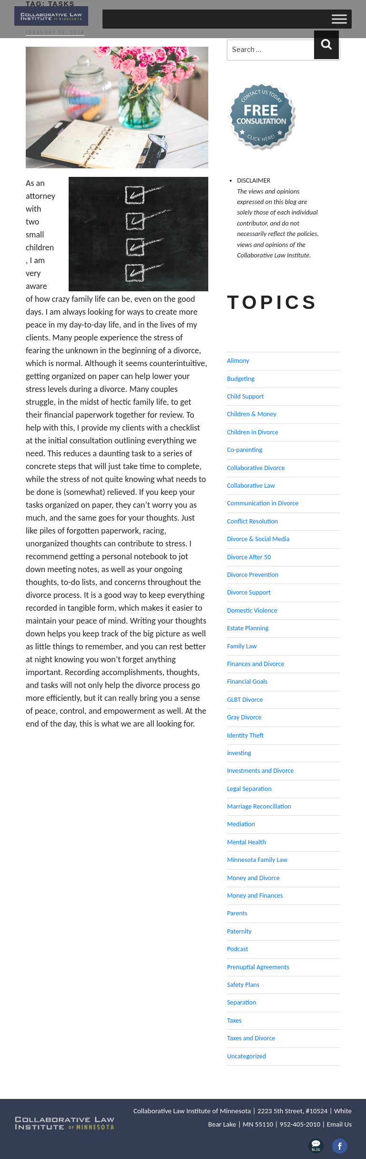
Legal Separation (249, 789)
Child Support (245, 396)
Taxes (234, 1020)
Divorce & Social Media (258, 539)
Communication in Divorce (262, 503)
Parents (237, 913)
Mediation (241, 824)
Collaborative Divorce (256, 468)
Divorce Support (249, 592)
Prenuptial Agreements (258, 967)
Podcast (237, 949)
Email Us (339, 1124)
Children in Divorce (252, 432)
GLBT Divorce (245, 700)
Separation (241, 1002)
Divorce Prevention (252, 575)
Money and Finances (255, 896)
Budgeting (240, 379)
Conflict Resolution (252, 521)
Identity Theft (245, 735)
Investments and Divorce (260, 771)
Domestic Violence (252, 610)
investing (239, 753)
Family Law (241, 646)
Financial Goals (247, 681)
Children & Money (251, 414)
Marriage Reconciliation (259, 806)
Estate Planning (247, 628)
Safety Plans (243, 985)
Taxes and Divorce (251, 1038)
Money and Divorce (253, 878)
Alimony (238, 361)
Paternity (239, 931)
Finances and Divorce (255, 664)
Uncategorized (246, 1056)
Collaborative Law (251, 486)
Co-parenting (244, 450)
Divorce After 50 (249, 557)
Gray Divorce (244, 717)
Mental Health (246, 842)
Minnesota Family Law (257, 860)
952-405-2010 (300, 1124)
